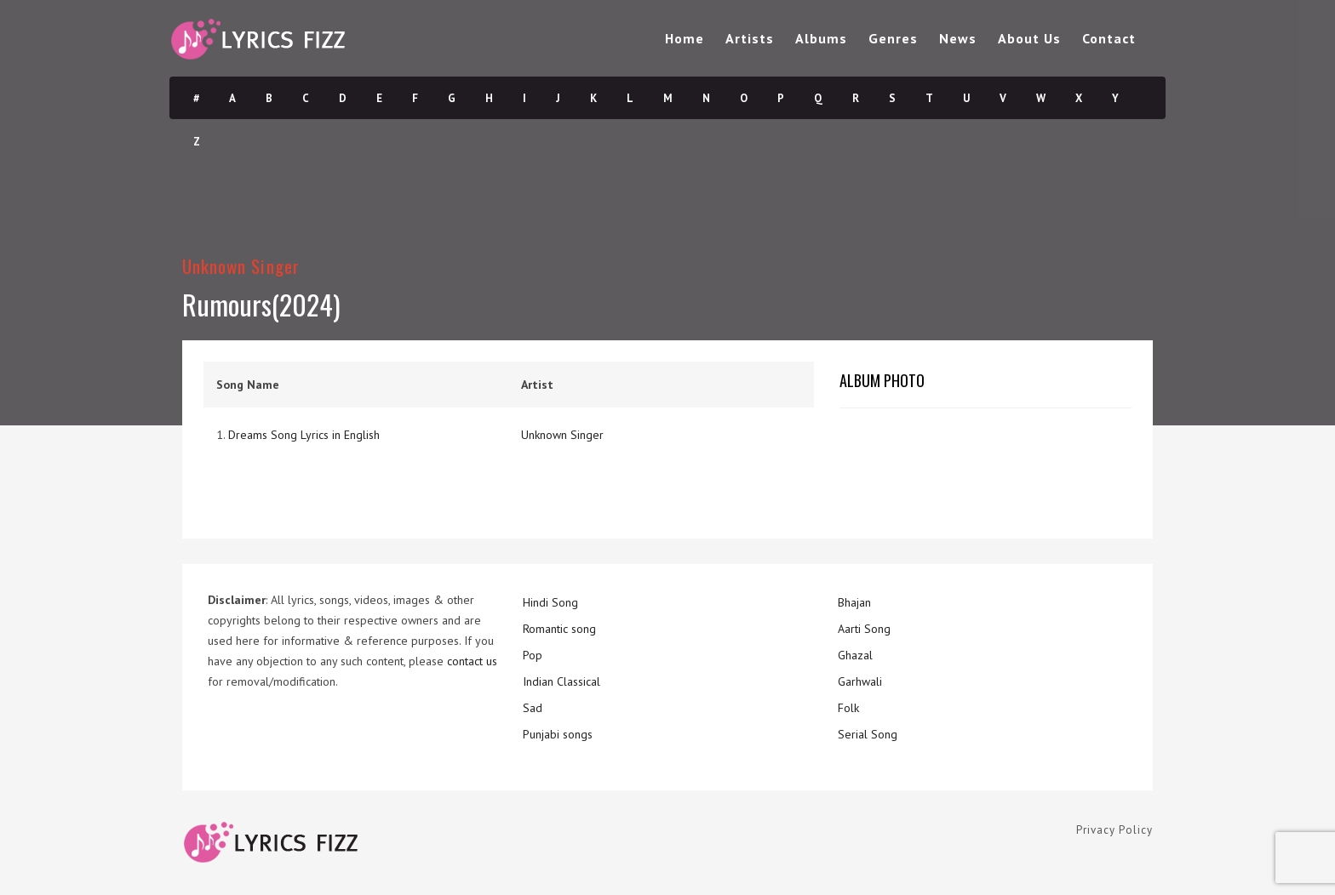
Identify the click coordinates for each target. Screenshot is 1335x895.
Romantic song (559, 628)
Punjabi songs (558, 734)
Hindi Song (550, 602)
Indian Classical (561, 681)
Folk (848, 707)
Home (684, 38)
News (958, 38)
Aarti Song (864, 628)
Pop (532, 655)
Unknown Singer (241, 266)
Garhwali (860, 681)
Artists (749, 38)
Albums (821, 38)
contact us (472, 661)
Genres (893, 38)
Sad (532, 707)
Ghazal (855, 655)
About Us (1029, 38)
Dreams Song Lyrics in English (304, 434)
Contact (1109, 38)
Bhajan (854, 602)
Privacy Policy (1114, 830)
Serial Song (867, 734)
